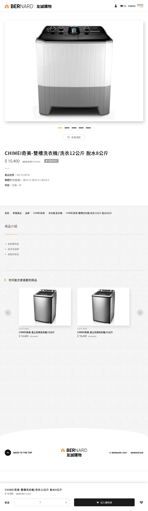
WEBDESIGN (137, 452)
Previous (8, 313)
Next (140, 313)
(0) (125, 6)
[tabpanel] (74, 70)
